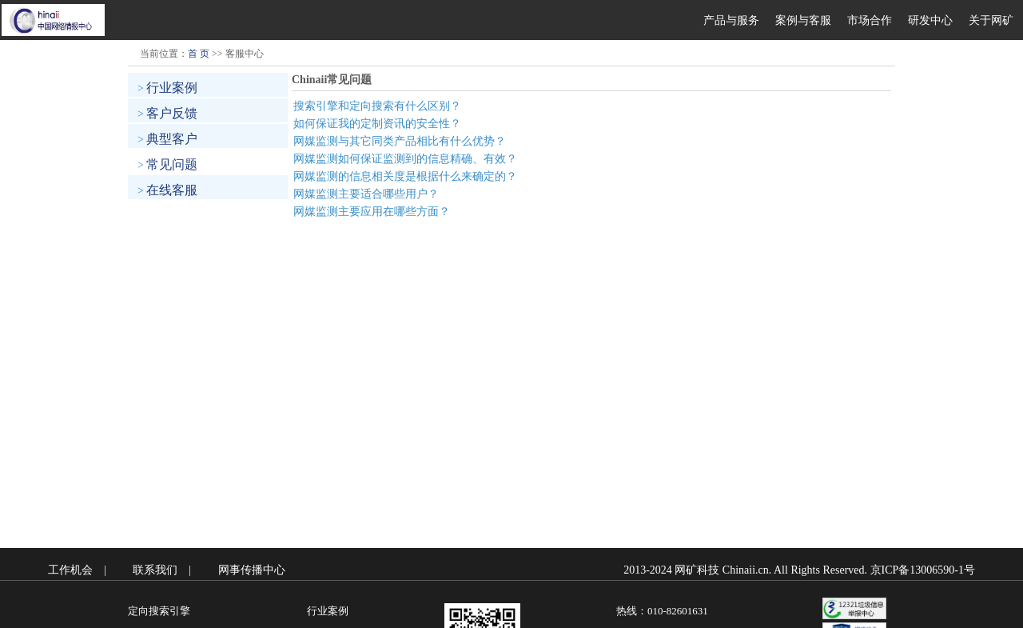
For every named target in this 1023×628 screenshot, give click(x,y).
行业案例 (171, 87)
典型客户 (171, 139)
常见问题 (171, 164)
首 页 (198, 53)
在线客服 (171, 190)
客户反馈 (171, 113)
